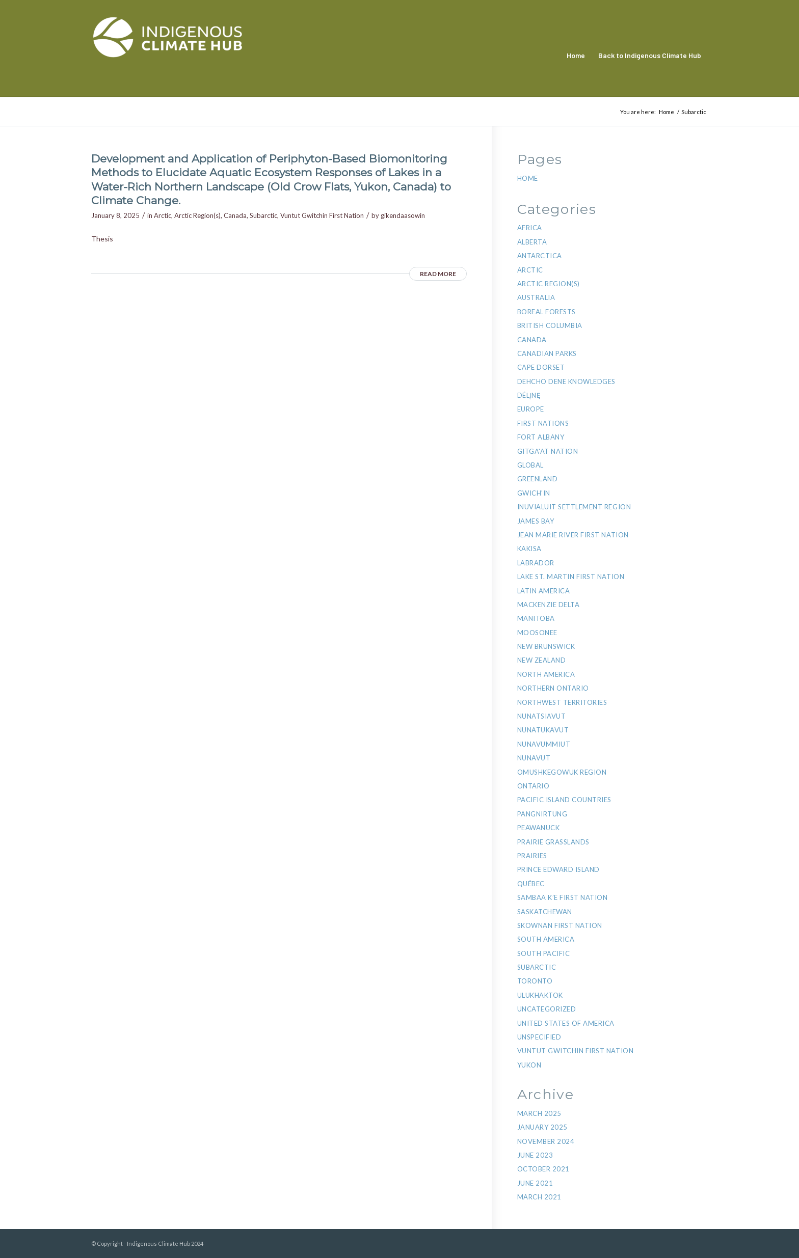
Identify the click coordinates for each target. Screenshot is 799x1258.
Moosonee (537, 632)
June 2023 (535, 1155)
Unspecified (539, 1037)
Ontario (533, 786)
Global (530, 465)
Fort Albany (541, 437)
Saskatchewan (544, 912)
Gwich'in (533, 493)
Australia (536, 297)
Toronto (535, 981)
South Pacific (543, 953)
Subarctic (263, 215)
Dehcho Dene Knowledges (566, 381)
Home (527, 178)
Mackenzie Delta (548, 604)
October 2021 (543, 1169)
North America (546, 674)
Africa (529, 228)
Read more (438, 274)
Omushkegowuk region (562, 772)
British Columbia (549, 325)
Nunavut (534, 758)
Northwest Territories (562, 702)
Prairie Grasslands (553, 842)
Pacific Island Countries (564, 800)
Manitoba (536, 618)
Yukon (529, 1065)
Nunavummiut (544, 744)
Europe (530, 409)
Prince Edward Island (558, 869)
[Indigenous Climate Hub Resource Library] (167, 55)
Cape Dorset (541, 367)
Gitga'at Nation (547, 451)
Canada (235, 215)
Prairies (532, 856)
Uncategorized (546, 1009)
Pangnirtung (542, 814)
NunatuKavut (543, 730)
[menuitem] (576, 55)
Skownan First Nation (559, 925)
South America (546, 939)
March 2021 (539, 1197)
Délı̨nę (529, 395)
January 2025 (542, 1127)
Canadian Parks (547, 353)
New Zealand (541, 660)
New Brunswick (546, 646)
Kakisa (529, 548)
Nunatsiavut (541, 716)
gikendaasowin (403, 215)
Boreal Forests (546, 312)
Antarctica (539, 256)
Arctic (162, 215)
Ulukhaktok (540, 995)
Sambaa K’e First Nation (562, 897)
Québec (531, 884)
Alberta (532, 242)
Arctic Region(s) (197, 215)
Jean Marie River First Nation (573, 535)
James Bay (535, 521)
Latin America (543, 591)
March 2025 (539, 1113)
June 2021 (535, 1183)
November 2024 (546, 1141)
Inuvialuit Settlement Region (574, 507)
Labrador (535, 563)
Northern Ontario (553, 688)
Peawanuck (538, 828)
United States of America (566, 1023)
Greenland (537, 479)
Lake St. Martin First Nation (571, 576)
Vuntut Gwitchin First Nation (322, 215)
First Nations (543, 423)
